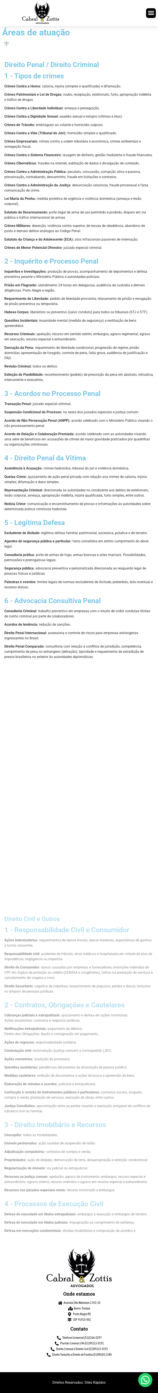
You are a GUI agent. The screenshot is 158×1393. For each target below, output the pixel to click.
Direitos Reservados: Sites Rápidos (79, 1382)
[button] (151, 13)
